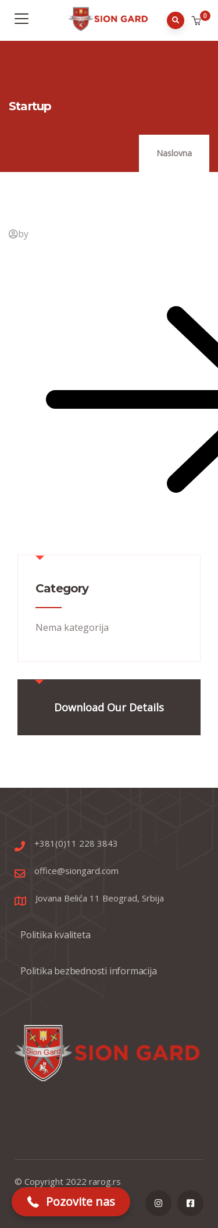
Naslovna (174, 153)
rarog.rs (105, 1181)
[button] (197, 21)
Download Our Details (109, 707)
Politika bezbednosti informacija (88, 970)
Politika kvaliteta (55, 934)
